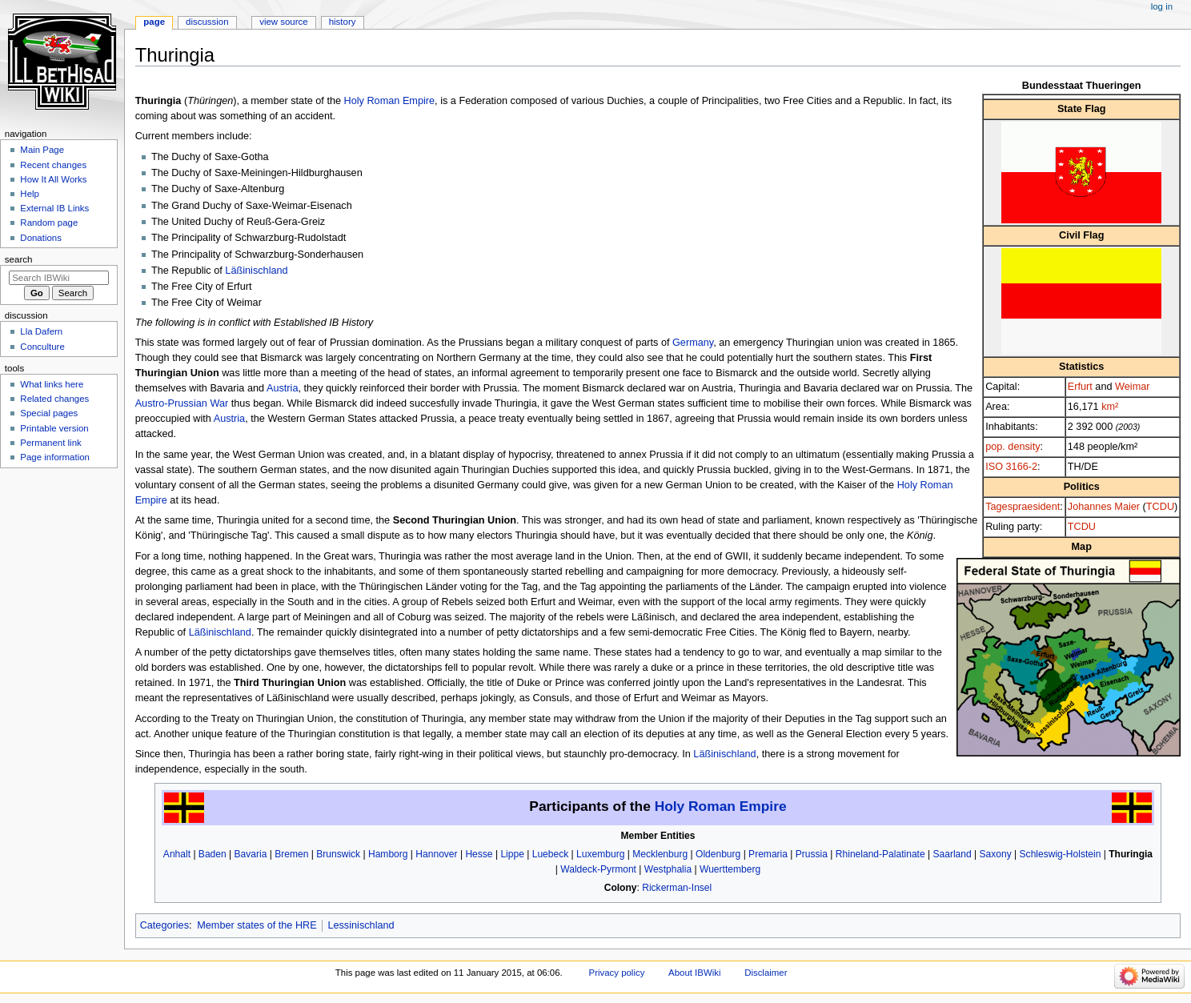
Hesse (478, 854)
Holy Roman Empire (389, 100)
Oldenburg (718, 854)
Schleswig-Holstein (1060, 854)
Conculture (42, 346)
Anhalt (176, 854)
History (342, 21)
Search (19, 259)
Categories (164, 925)
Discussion (207, 21)
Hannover (436, 854)
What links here (51, 384)
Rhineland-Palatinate (880, 854)
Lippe (511, 854)
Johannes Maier (1104, 506)
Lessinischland (360, 925)
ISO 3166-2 (1011, 466)
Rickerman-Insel (677, 887)
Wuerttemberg (730, 869)
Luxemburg (600, 854)
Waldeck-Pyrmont (598, 869)
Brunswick (338, 854)
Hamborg (388, 854)
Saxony (996, 854)
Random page (49, 222)
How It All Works (53, 179)
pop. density (1012, 446)
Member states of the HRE (257, 925)
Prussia (812, 854)
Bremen (291, 854)
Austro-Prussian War (182, 403)
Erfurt (1080, 386)
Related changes (54, 398)
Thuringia (1131, 854)
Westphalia (668, 869)
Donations (41, 238)
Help (29, 194)
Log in (1162, 6)
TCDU (1160, 506)
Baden (212, 854)
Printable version (54, 428)
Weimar (1132, 386)
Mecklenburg (660, 854)
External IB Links (54, 208)
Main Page (42, 149)
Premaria (768, 854)
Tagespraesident (1022, 506)
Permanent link (50, 442)
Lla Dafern (41, 331)
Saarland (952, 854)
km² (1109, 406)
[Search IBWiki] (59, 278)
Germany (692, 342)
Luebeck (550, 854)
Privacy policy (617, 972)
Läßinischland (256, 270)
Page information (55, 457)
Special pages (49, 413)
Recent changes (53, 165)
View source (283, 21)
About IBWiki (694, 972)
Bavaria (251, 854)
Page (154, 21)
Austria (283, 388)
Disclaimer (765, 972)
